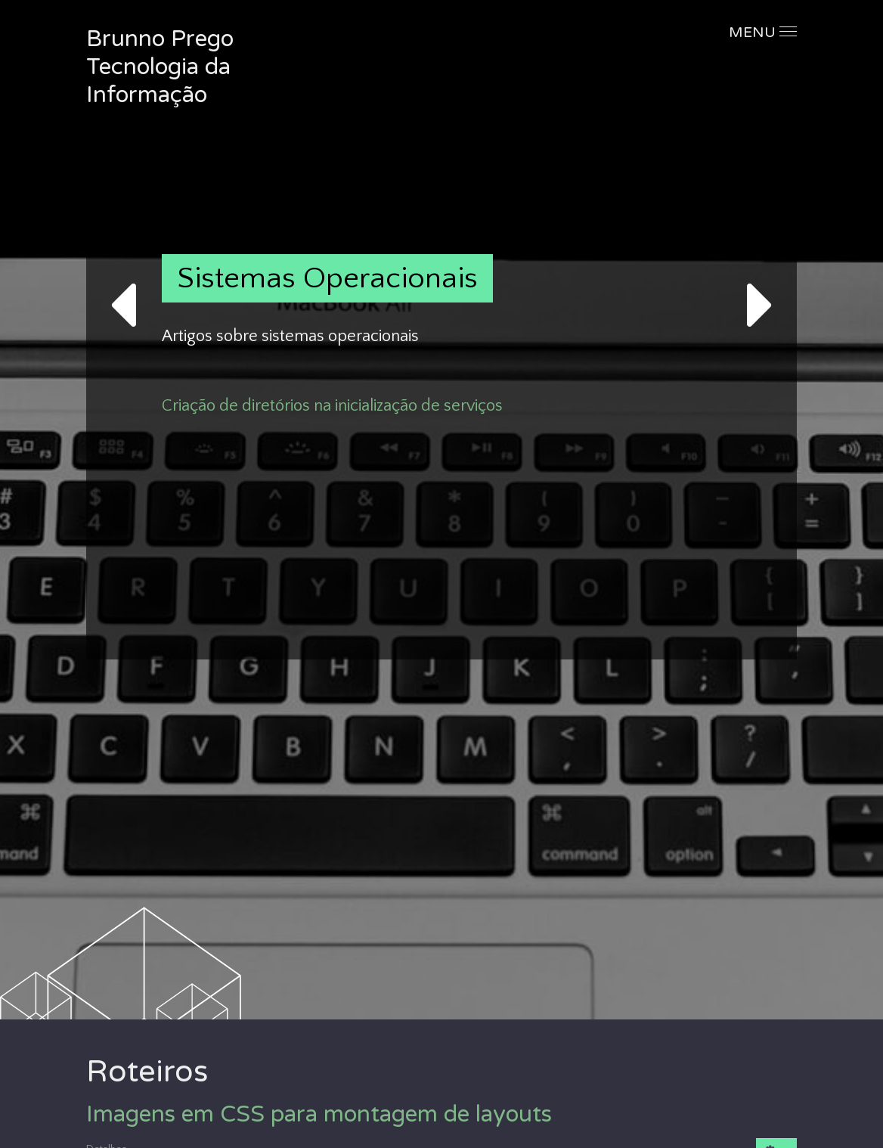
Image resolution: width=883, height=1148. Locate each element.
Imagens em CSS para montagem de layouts (319, 1114)
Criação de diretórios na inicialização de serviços (332, 405)
